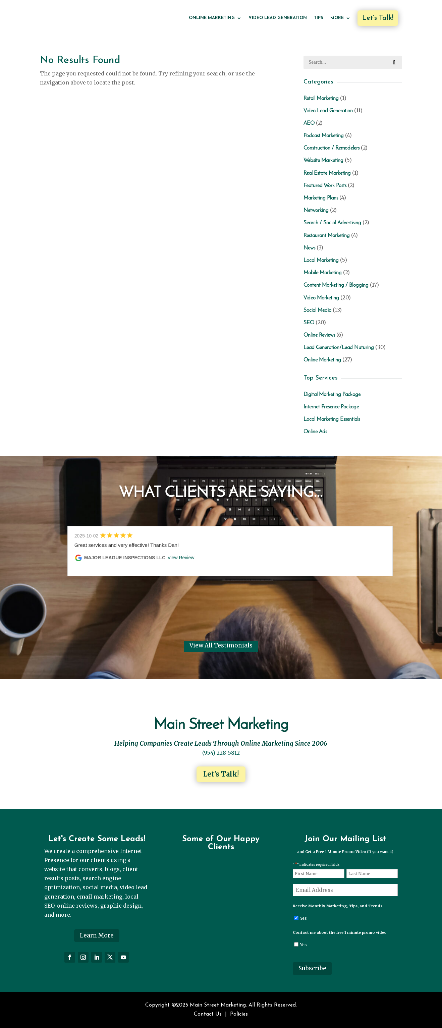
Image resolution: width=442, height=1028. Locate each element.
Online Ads (315, 432)
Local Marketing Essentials (331, 419)
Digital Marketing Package (332, 394)
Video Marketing (321, 298)
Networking (316, 210)
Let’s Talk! (377, 18)
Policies (239, 1014)
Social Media (317, 310)
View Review (180, 557)
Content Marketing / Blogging (336, 285)
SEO (308, 323)
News (309, 248)
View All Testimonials (221, 645)
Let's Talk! (221, 774)
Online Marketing (212, 18)
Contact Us (208, 1014)
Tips (318, 18)
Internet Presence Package (331, 407)
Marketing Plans (320, 198)
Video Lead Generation (277, 18)
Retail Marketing (321, 98)
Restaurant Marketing (326, 235)
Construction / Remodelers (331, 148)
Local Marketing (321, 260)
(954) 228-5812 (221, 752)
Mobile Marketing (322, 273)
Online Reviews (319, 335)
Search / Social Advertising (332, 223)
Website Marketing (323, 160)
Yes (303, 918)
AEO (309, 123)
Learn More (97, 935)
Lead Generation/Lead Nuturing (338, 347)
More (337, 18)
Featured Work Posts (324, 185)
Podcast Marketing (323, 135)
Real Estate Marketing (327, 173)
